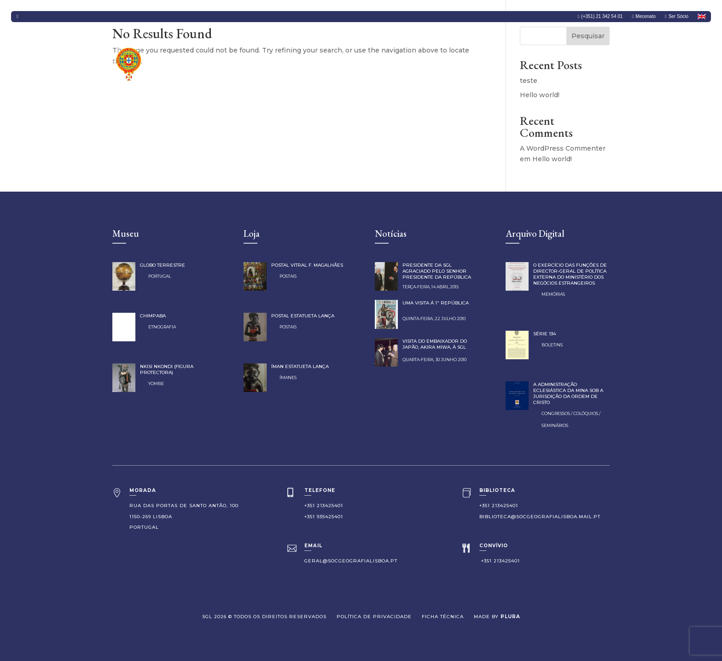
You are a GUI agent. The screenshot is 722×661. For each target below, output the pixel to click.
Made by (497, 617)
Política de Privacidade (374, 617)
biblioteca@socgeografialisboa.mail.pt (539, 517)
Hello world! (552, 159)
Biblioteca (340, 58)
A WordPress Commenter (563, 148)
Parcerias (529, 58)
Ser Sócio (678, 16)
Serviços (477, 58)
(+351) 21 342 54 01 (602, 16)
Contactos (575, 58)
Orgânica (287, 58)
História (173, 58)
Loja (385, 58)
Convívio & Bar (427, 58)
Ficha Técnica (443, 617)
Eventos (247, 58)
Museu (208, 58)
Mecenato (645, 16)
